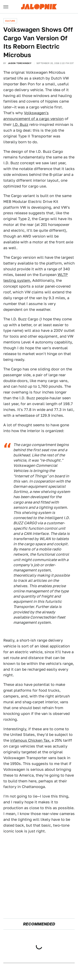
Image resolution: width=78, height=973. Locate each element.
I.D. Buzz (20, 124)
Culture (10, 21)
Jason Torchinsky (19, 63)
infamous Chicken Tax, (30, 740)
